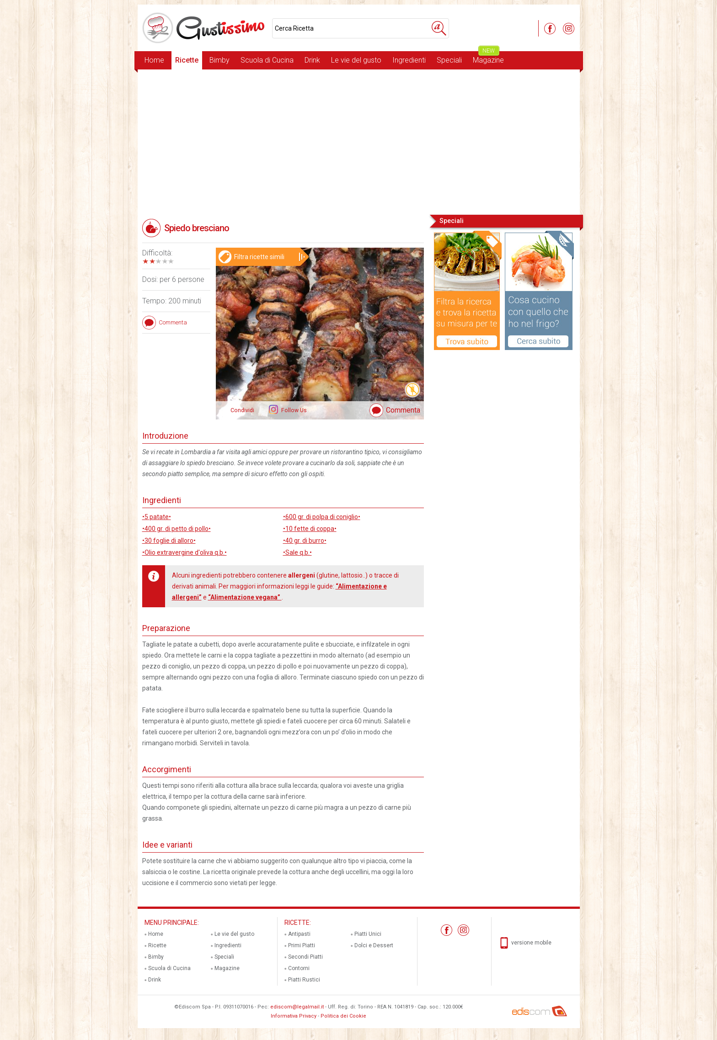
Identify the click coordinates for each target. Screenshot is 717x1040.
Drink (312, 60)
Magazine (488, 57)
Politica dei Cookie (343, 1016)
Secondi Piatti (305, 957)
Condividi (242, 410)
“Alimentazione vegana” (245, 597)
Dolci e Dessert (373, 945)
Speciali (449, 60)
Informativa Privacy (293, 1016)
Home (154, 60)
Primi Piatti (301, 945)
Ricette (186, 60)
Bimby (219, 60)
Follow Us (293, 410)
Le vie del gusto (356, 60)
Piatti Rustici (304, 979)
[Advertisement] (359, 141)
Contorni (299, 968)
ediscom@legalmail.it (297, 1007)
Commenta (403, 410)
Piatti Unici (367, 934)
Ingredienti (409, 60)
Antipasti (299, 934)
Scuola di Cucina (267, 60)
